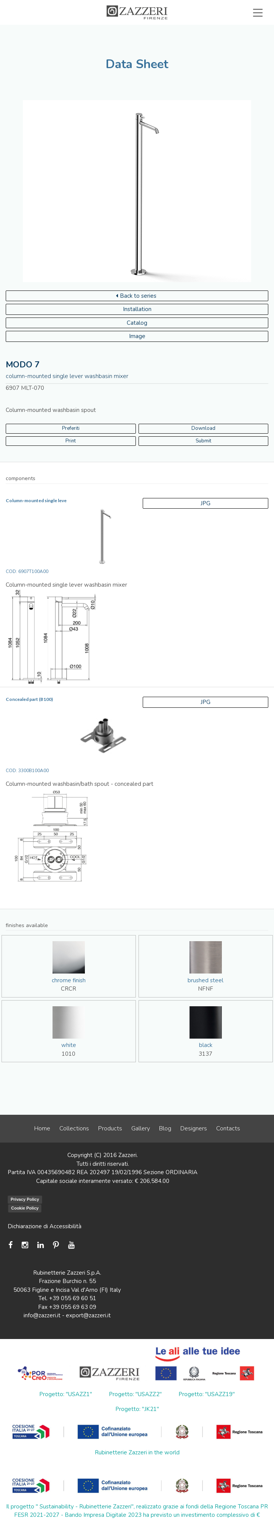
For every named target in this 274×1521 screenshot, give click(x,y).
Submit (203, 440)
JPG (205, 503)
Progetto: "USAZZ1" (65, 1394)
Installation (137, 309)
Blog (165, 1128)
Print (70, 440)
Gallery (140, 1128)
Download (203, 428)
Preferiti (71, 428)
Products (110, 1128)
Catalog (137, 323)
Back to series (136, 296)
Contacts (228, 1128)
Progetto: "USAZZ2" (135, 1394)
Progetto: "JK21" (137, 1409)
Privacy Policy (25, 1199)
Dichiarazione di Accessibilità (44, 1226)
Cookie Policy (24, 1208)
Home (42, 1128)
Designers (193, 1128)
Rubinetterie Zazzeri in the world (137, 1452)
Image (137, 336)
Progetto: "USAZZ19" (206, 1394)
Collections (74, 1128)
